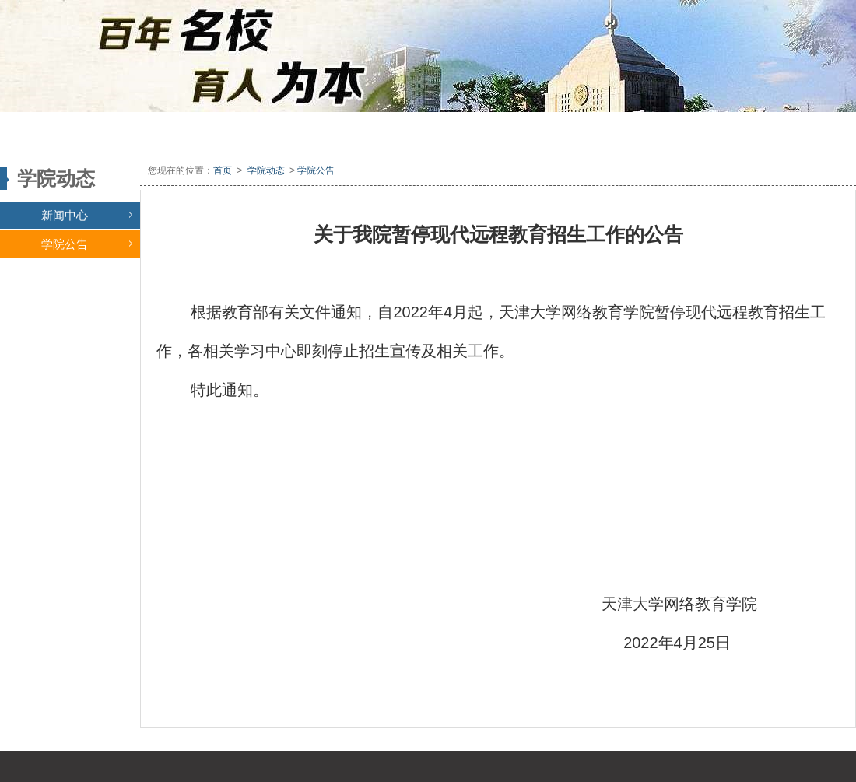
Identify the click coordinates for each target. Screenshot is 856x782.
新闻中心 (86, 215)
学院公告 (86, 244)
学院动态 (266, 170)
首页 (222, 170)
